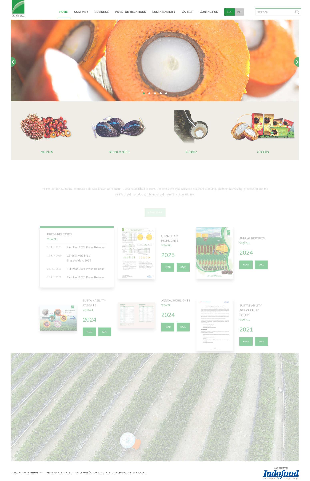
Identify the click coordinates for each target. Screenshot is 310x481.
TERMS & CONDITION (57, 472)
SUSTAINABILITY (163, 12)
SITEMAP (36, 472)
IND (239, 12)
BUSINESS (101, 12)
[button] (144, 93)
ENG (229, 12)
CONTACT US (208, 12)
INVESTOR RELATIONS (129, 12)
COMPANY (81, 12)
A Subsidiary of (281, 468)
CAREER (187, 12)
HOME (63, 12)
